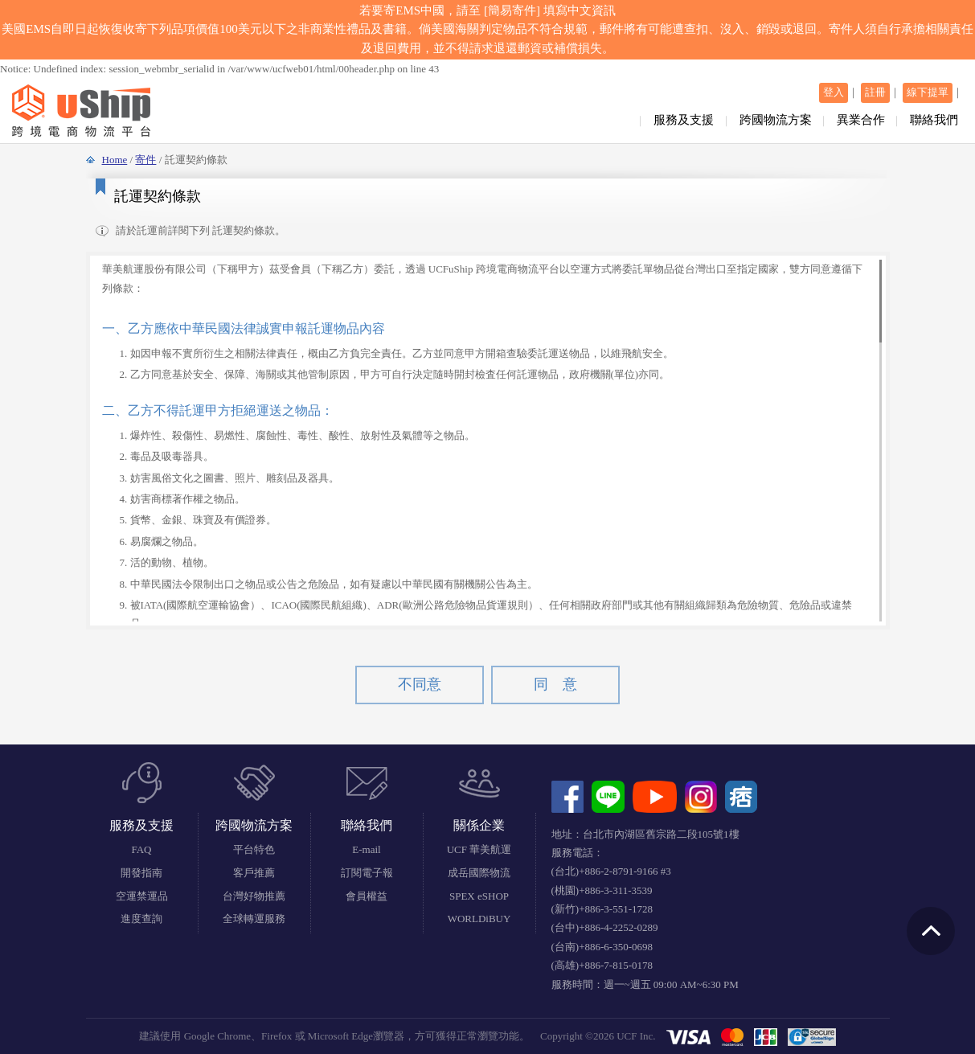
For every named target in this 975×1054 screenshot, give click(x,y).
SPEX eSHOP (479, 896)
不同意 (419, 684)
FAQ (141, 849)
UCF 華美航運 (479, 849)
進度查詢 (141, 919)
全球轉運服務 (254, 919)
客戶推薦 (254, 873)
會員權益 (366, 896)
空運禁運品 (142, 896)
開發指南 (141, 873)
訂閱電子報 (367, 873)
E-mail (366, 849)
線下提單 (927, 92)
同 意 (555, 684)
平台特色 (254, 849)
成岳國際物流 (479, 873)
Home (115, 160)
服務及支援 (683, 119)
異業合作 (861, 119)
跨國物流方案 (775, 119)
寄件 (145, 160)
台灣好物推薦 (254, 896)
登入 (833, 92)
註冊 (875, 92)
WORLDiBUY (479, 919)
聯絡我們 (934, 119)
